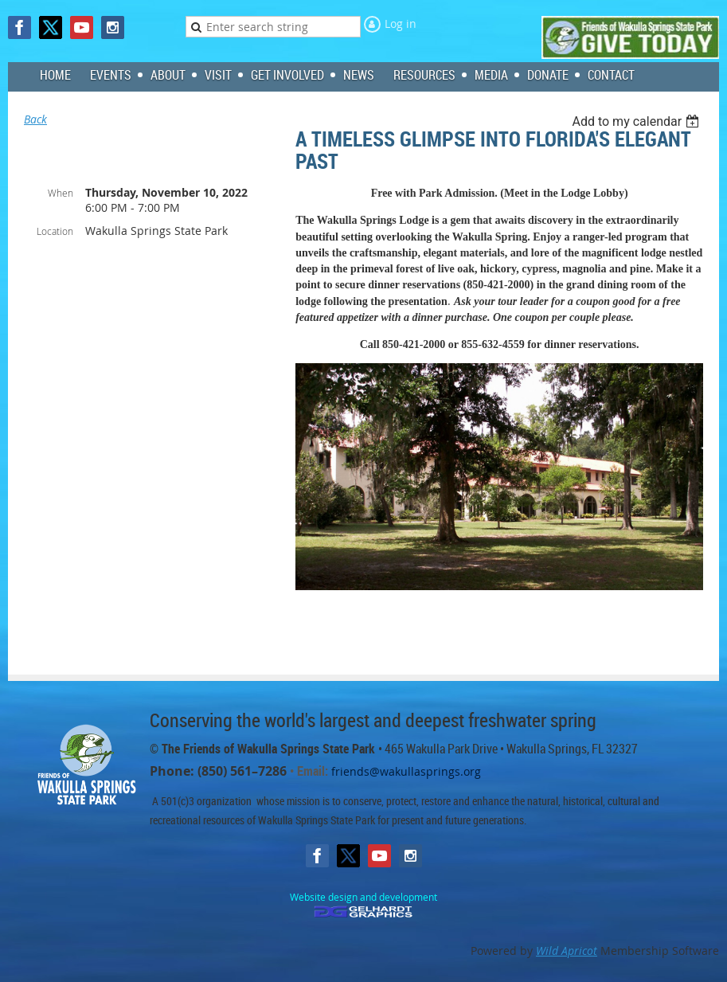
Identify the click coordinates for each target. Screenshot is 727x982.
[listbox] (637, 121)
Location (55, 231)
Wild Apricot (566, 950)
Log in (400, 23)
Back (35, 119)
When (60, 192)
